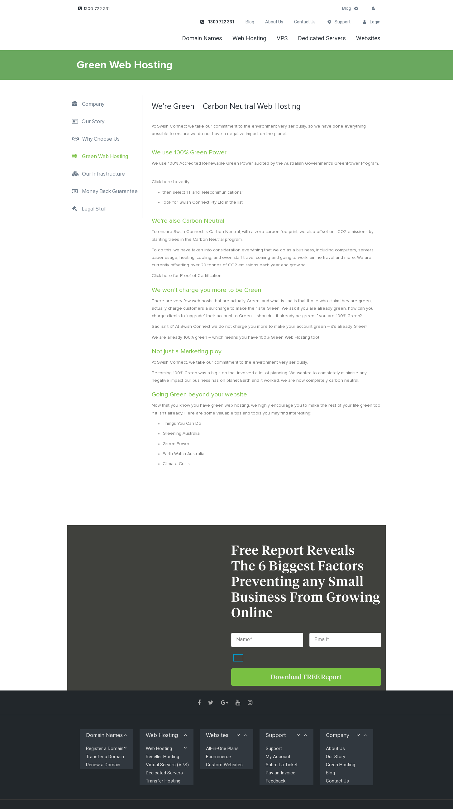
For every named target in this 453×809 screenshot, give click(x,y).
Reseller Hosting (162, 756)
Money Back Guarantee (110, 191)
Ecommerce (218, 756)
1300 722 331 (96, 9)
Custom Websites (224, 765)
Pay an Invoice (280, 773)
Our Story (93, 121)
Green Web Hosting (105, 156)
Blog (346, 8)
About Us (335, 748)
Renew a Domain (103, 765)
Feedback (275, 781)
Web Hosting (159, 748)
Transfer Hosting (163, 781)
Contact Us (337, 781)
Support (274, 748)
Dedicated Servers (164, 773)
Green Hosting (340, 765)
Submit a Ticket (282, 765)
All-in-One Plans (222, 748)
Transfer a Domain (105, 756)
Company (93, 104)
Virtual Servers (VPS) (167, 765)
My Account (278, 756)
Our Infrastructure (103, 174)
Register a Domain (104, 748)
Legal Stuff (94, 209)
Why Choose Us (101, 139)
